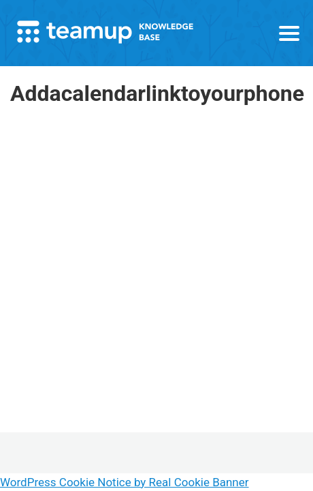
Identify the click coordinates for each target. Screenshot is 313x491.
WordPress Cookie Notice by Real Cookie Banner (124, 482)
